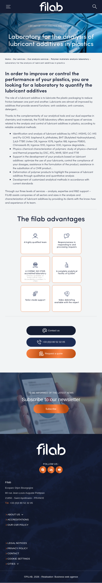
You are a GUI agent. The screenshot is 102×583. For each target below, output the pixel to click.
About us (14, 514)
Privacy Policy (18, 548)
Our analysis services (38, 59)
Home (8, 59)
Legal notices (17, 543)
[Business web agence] (66, 577)
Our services (19, 59)
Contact (13, 553)
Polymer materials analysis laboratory (70, 59)
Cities (12, 563)
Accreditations (18, 519)
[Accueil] (51, 6)
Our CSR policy (18, 525)
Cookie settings (19, 558)
